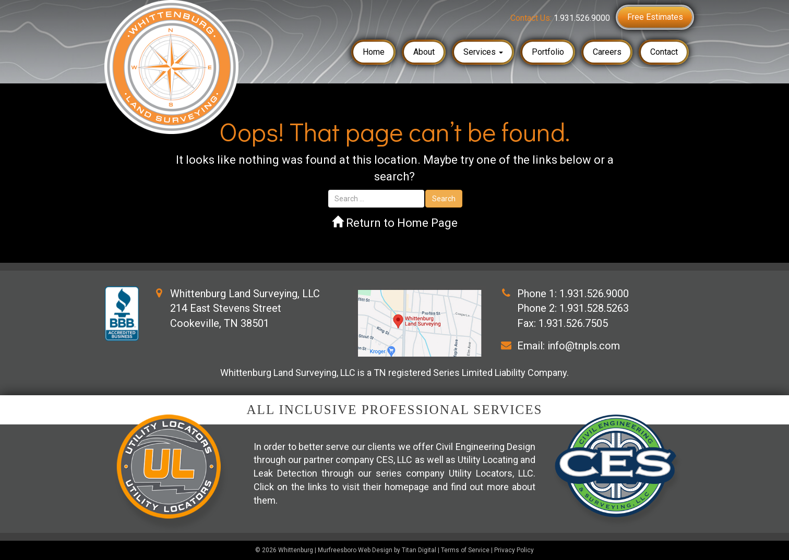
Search (444, 198)
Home (374, 52)
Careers (607, 52)
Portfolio (548, 52)
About (424, 52)
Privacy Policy (514, 550)
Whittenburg (295, 550)
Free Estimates (655, 17)
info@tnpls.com (583, 345)
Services (483, 52)
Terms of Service (465, 550)
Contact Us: (560, 18)
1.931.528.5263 (594, 308)
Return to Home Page (395, 222)
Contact (664, 52)
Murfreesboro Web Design (355, 550)
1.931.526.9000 (594, 293)
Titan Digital (419, 550)
